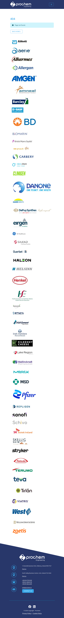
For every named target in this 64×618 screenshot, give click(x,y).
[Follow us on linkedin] (34, 607)
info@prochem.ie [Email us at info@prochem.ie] (27, 587)
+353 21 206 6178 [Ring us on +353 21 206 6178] (27, 582)
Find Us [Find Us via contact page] (24, 569)
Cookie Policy (37, 613)
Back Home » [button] (16, 31)
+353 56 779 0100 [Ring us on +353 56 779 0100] (27, 580)
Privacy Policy (26, 613)
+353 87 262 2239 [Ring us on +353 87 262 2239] (27, 584)
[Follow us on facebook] (30, 607)
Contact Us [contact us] (28, 591)
